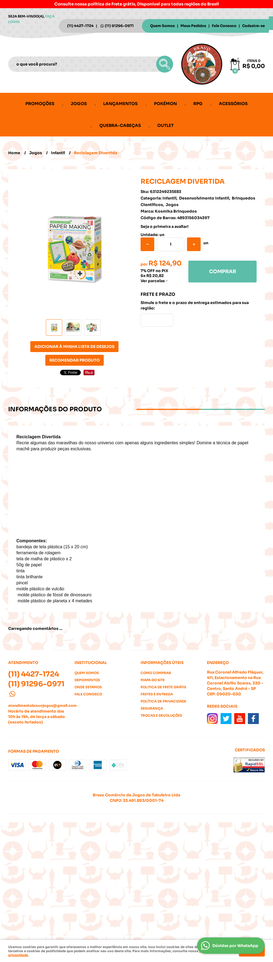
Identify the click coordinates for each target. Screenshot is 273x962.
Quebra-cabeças (120, 125)
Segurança (152, 708)
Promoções (39, 103)
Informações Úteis (162, 662)
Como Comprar (156, 673)
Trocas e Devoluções (161, 715)
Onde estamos (88, 687)
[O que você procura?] (164, 64)
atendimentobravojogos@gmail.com (42, 705)
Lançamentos (120, 103)
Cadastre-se (253, 25)
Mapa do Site (153, 680)
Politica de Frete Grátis (163, 687)
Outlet (165, 125)
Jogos (79, 103)
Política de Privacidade (163, 701)
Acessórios (233, 103)
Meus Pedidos (193, 25)
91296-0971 (119, 25)
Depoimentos (87, 680)
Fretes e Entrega (157, 694)
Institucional (91, 662)
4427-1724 (80, 25)
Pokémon (165, 103)
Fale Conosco (224, 25)
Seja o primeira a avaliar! (164, 226)
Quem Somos (162, 25)
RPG (198, 103)
